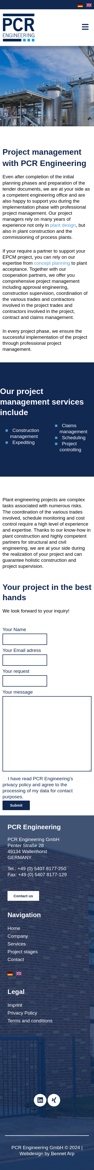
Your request (47, 678)
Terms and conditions (30, 1020)
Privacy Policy (22, 1013)
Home (14, 928)
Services (17, 943)
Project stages (23, 951)
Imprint (15, 1005)
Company (18, 936)
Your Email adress (47, 658)
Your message (47, 732)
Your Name (47, 637)
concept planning (52, 263)
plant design (63, 225)
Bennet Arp (62, 1153)
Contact (16, 959)
